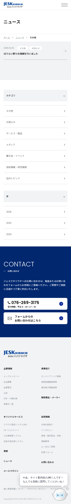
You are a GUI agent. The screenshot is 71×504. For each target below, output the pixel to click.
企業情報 (8, 368)
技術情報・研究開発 (16, 167)
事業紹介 (45, 368)
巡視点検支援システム (13, 441)
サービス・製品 (14, 133)
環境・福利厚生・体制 (51, 435)
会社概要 (7, 381)
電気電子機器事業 (49, 387)
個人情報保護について (13, 488)
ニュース (20, 37)
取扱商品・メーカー (50, 397)
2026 (8, 211)
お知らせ (10, 122)
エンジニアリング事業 (51, 376)
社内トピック (13, 178)
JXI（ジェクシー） (12, 429)
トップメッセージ (11, 376)
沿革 (6, 392)
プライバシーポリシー (37, 488)
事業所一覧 (8, 404)
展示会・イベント (15, 155)
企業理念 (7, 387)
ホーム (7, 37)
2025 (8, 222)
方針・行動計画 (10, 398)
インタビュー (47, 429)
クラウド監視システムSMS (15, 424)
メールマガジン (11, 470)
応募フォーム (47, 452)
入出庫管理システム (12, 435)
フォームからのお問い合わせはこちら (39, 318)
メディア (10, 144)
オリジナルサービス (13, 416)
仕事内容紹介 (47, 424)
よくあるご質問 (48, 446)
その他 (9, 110)
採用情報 (45, 416)
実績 (6, 451)
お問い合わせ (47, 462)
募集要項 (45, 441)
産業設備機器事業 (49, 381)
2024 (8, 234)
